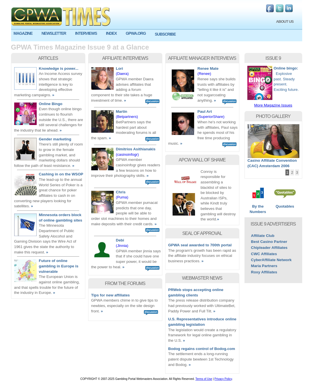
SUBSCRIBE (165, 34)
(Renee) (204, 73)
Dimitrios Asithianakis (136, 149)
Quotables (285, 204)
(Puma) (122, 197)
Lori (119, 68)
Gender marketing (55, 139)
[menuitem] (25, 33)
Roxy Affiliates (264, 272)
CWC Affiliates (264, 254)
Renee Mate (208, 68)
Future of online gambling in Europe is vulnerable (58, 266)
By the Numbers (258, 207)
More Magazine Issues (273, 105)
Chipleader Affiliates (269, 247)
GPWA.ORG (136, 33)
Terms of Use (203, 378)
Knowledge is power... (58, 68)
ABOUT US (285, 21)
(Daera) (122, 73)
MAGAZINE (23, 33)
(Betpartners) (127, 116)
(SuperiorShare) (211, 116)
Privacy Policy (223, 378)
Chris (121, 192)
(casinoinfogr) (127, 154)
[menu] (156, 35)
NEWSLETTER (54, 33)
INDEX (111, 33)
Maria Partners (264, 266)
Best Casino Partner (269, 241)
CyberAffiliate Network (271, 260)
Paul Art (205, 111)
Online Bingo (51, 104)
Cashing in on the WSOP (61, 174)
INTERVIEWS (86, 33)
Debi (120, 240)
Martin (121, 111)
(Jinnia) (122, 245)
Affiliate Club (262, 236)
